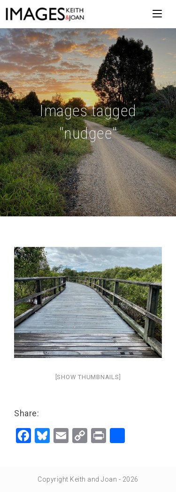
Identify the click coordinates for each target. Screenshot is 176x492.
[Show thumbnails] (88, 377)
